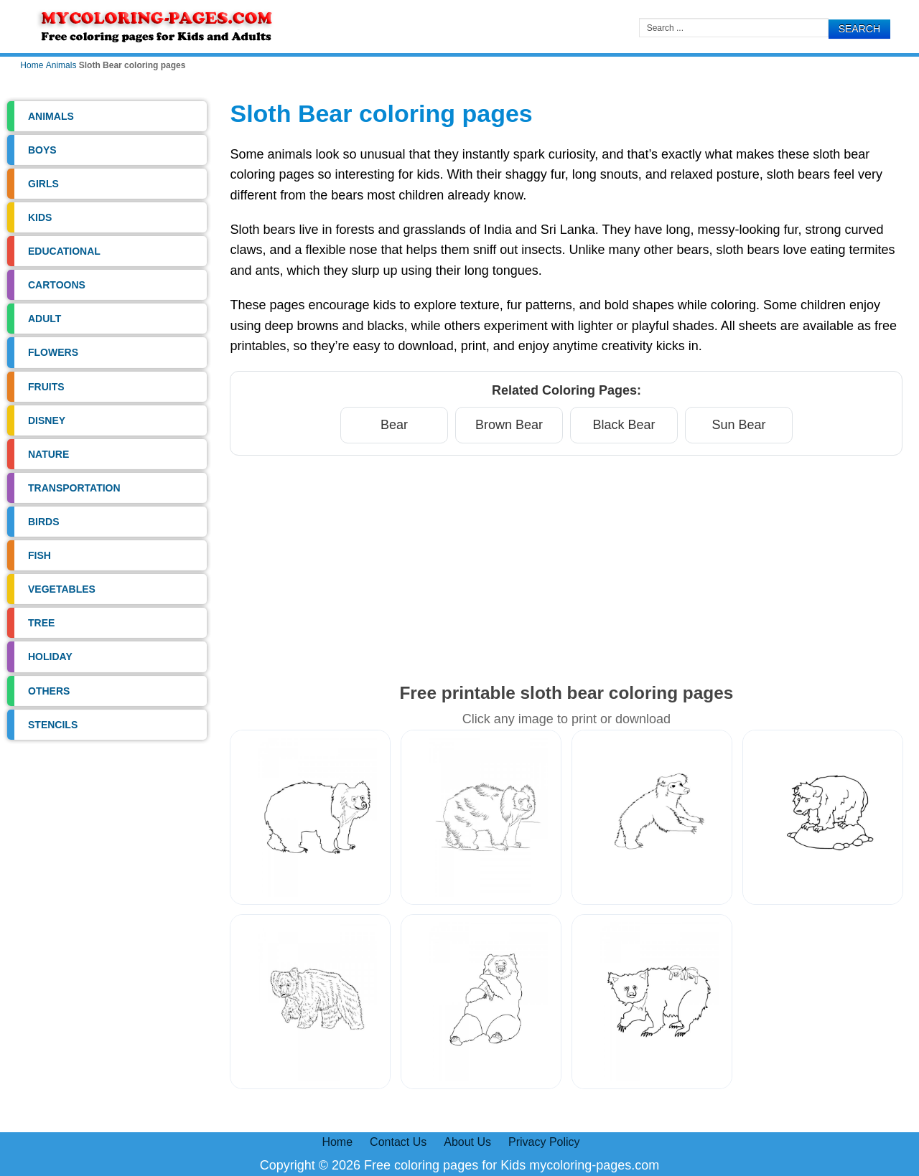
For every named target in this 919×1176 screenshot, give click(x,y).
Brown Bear (509, 425)
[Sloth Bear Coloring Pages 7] (652, 1001)
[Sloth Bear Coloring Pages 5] (310, 1001)
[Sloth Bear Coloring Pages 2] (481, 817)
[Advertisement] (566, 567)
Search (859, 28)
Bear (394, 425)
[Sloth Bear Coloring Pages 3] (652, 817)
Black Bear (623, 425)
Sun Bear (738, 425)
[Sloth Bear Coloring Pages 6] (481, 1001)
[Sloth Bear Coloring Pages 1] (310, 817)
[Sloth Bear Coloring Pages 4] (822, 817)
